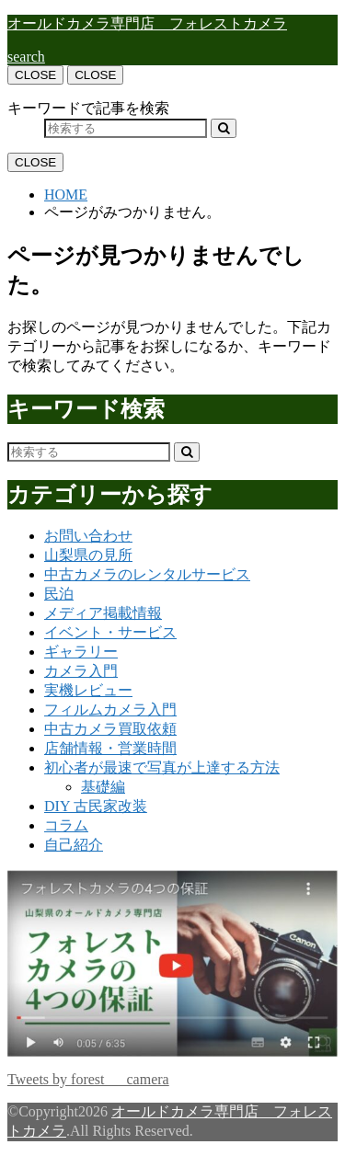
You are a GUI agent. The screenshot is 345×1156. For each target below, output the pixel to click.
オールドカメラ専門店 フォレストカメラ (147, 23)
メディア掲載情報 (103, 613)
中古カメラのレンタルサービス (147, 574)
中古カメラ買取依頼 (110, 729)
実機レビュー (88, 690)
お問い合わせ (88, 536)
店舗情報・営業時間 (110, 748)
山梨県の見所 (88, 555)
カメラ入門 (81, 671)
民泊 (59, 593)
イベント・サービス (110, 632)
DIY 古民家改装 (95, 806)
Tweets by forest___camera (88, 1079)
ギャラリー (81, 651)
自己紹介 (73, 845)
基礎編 (103, 787)
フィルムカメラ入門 (110, 709)
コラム (66, 825)
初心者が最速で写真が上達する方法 (162, 767)
